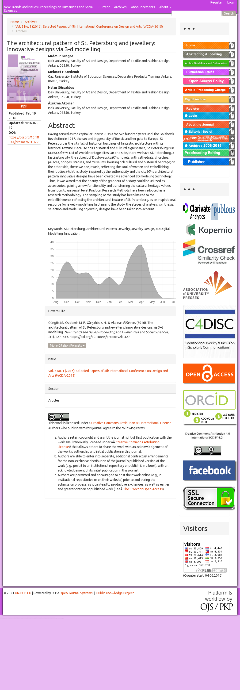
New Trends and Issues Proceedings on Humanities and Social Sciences (49, 8)
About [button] (165, 7)
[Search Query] (196, 13)
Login (231, 2)
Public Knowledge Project (115, 593)
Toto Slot (23, 618)
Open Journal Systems (76, 593)
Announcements (143, 7)
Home (15, 22)
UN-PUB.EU (23, 593)
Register (216, 2)
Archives (120, 7)
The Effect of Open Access (143, 489)
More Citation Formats (67, 345)
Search (229, 13)
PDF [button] (24, 106)
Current (104, 7)
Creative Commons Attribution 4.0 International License (131, 423)
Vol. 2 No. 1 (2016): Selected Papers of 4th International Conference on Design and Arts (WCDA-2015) (89, 26)
